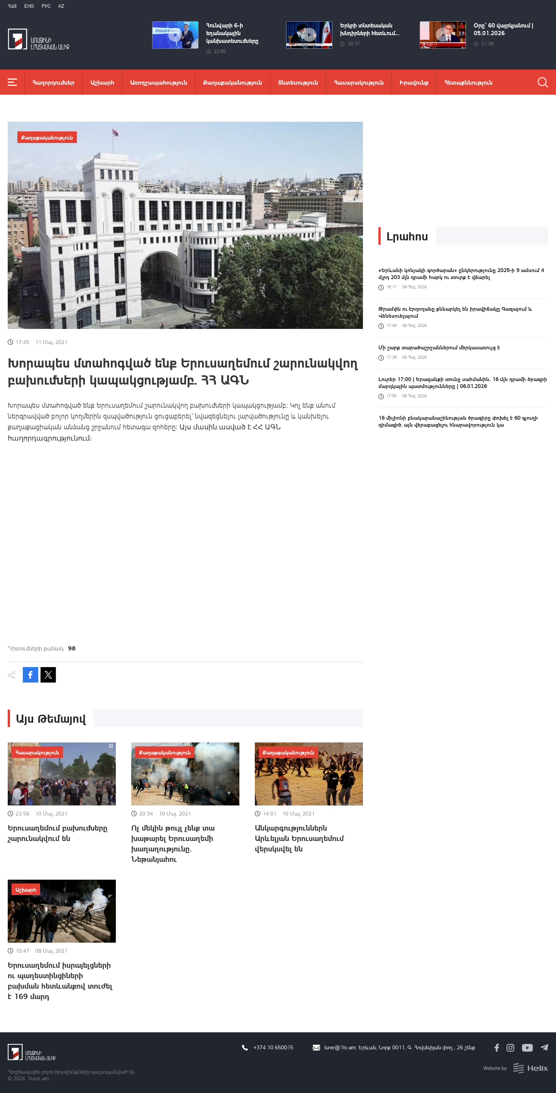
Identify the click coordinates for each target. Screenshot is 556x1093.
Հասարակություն (359, 82)
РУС (46, 6)
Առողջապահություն (158, 82)
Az (61, 6)
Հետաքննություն (468, 82)
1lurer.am (38, 1078)
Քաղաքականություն (232, 82)
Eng (29, 6)
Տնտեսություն (298, 82)
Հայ (12, 6)
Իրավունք (414, 82)
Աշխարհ (102, 82)
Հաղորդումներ (53, 82)
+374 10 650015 (273, 1047)
